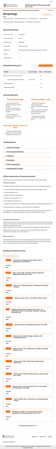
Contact (50, 436)
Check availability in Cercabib (11, 256)
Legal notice (35, 436)
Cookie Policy (42, 436)
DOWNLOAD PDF (47, 14)
